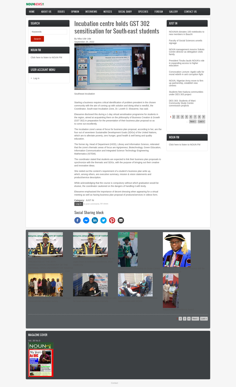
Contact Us (190, 11)
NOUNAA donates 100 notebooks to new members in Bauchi (186, 32)
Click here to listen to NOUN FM (46, 57)
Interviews (91, 11)
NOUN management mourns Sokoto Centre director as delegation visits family (186, 52)
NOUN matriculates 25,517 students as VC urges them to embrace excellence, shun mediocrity (94, 261)
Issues (61, 11)
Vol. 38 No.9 (34, 340)
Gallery (173, 11)
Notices (108, 11)
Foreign (159, 11)
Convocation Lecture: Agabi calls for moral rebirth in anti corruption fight (186, 73)
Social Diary (125, 11)
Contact (114, 383)
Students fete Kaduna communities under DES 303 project (186, 93)
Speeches (143, 11)
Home (32, 11)
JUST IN (90, 200)
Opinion (75, 11)
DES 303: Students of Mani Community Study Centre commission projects (182, 103)
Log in (36, 78)
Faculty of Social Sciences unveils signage (185, 41)
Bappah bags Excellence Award (178, 309)
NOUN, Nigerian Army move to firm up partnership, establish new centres (186, 83)
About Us (46, 11)
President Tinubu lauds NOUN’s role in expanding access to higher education (186, 63)
